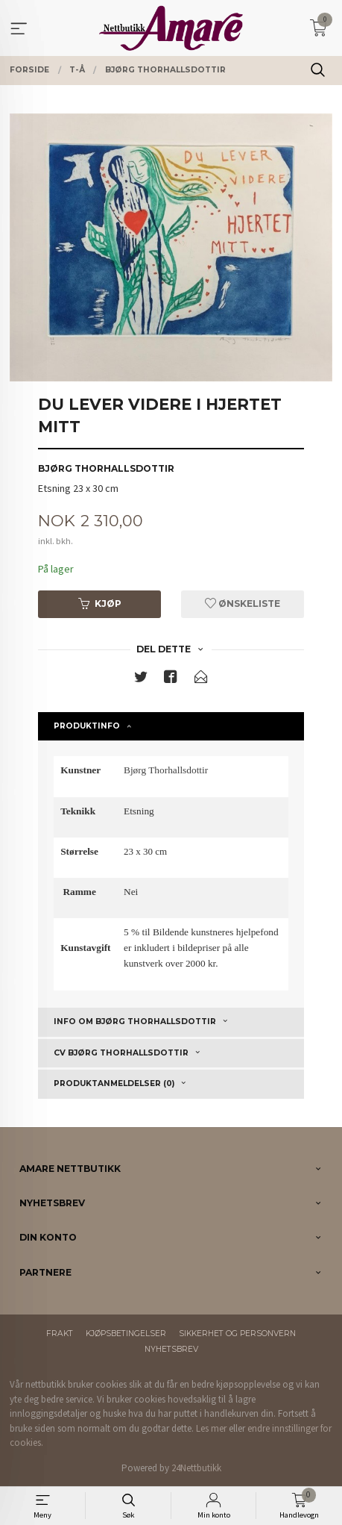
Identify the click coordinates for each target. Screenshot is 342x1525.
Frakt (59, 1333)
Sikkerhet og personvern (237, 1333)
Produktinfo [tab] (87, 726)
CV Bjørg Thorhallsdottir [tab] (121, 1053)
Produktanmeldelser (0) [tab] (114, 1083)
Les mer (211, 1428)
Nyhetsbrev (171, 1349)
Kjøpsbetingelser (126, 1333)
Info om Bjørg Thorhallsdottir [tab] (135, 1021)
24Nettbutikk (196, 1468)
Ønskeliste (242, 603)
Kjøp (99, 603)
